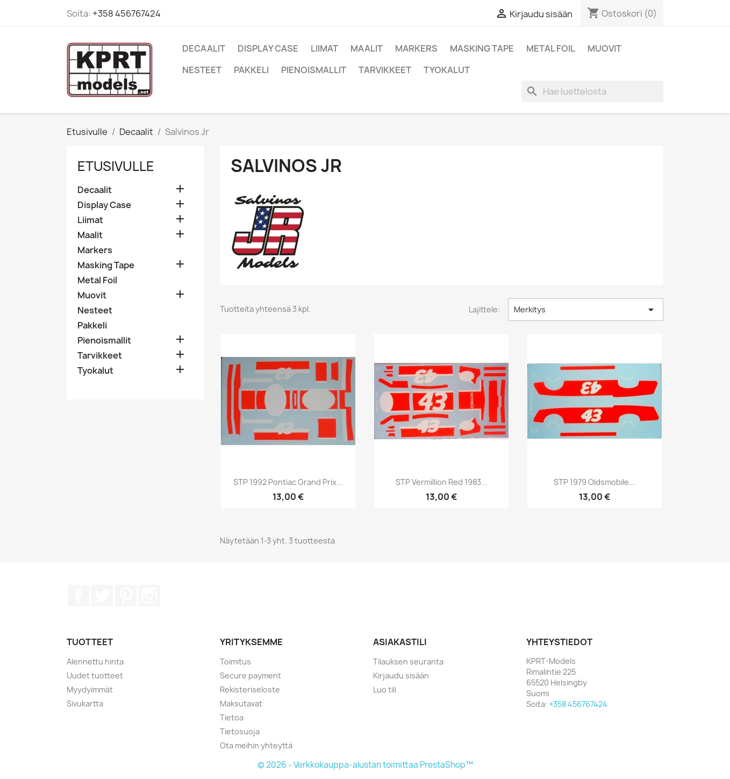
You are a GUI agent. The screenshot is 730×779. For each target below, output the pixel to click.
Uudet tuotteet (95, 675)
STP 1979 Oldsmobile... (594, 482)
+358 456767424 (126, 13)
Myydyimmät (90, 689)
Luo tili (384, 689)
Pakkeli (251, 70)
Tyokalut (447, 70)
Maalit (366, 48)
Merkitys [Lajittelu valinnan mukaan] (585, 309)
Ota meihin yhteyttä (256, 745)
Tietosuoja (240, 731)
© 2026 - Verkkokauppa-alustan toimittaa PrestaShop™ (365, 764)
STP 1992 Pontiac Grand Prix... (288, 482)
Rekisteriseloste (250, 689)
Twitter (102, 595)
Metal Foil (550, 48)
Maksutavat (241, 703)
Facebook (78, 595)
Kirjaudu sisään (401, 675)
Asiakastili (400, 642)
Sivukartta (85, 703)
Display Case (268, 48)
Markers (416, 48)
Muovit (604, 48)
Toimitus (235, 661)
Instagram (149, 595)
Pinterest (126, 595)
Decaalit (203, 48)
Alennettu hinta (95, 661)
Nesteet (201, 70)
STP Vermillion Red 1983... (442, 482)
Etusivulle (115, 166)
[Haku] (592, 91)
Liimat (324, 48)
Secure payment (250, 675)
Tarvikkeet (385, 70)
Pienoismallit (313, 70)
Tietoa (232, 717)
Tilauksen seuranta (408, 661)
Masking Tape (482, 48)
